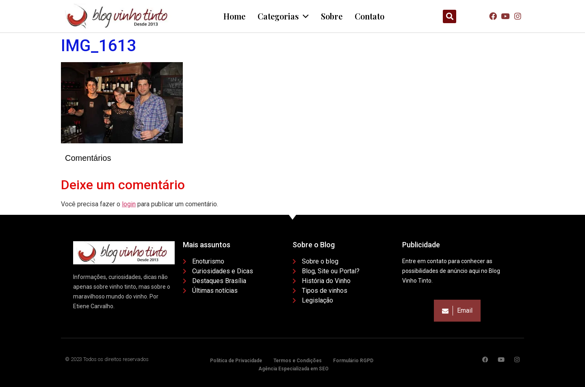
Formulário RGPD (353, 360)
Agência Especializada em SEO (293, 369)
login (129, 204)
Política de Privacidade (236, 360)
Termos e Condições (297, 360)
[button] (449, 16)
